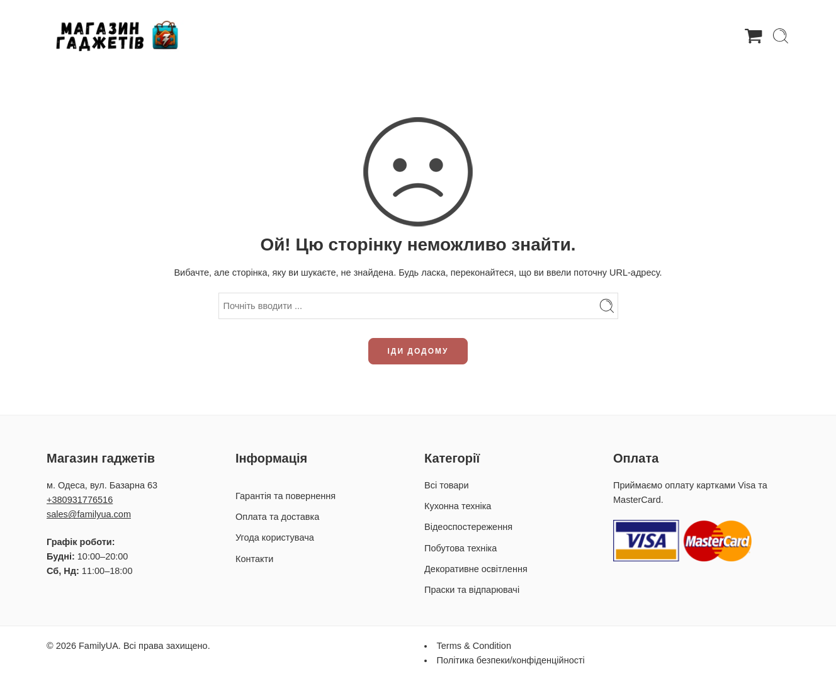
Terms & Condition (474, 646)
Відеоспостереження (468, 527)
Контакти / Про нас (648, 35)
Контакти (254, 559)
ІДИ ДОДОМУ (418, 351)
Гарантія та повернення (413, 35)
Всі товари (446, 485)
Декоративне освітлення (476, 569)
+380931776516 (80, 500)
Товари (318, 36)
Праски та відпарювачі (471, 590)
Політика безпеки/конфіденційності (511, 660)
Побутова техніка (460, 548)
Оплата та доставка (536, 35)
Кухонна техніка (457, 506)
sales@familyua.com (89, 514)
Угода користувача (274, 537)
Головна (258, 35)
